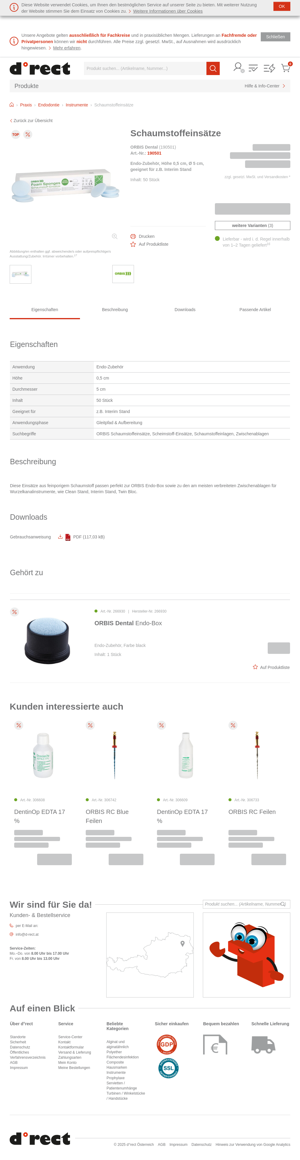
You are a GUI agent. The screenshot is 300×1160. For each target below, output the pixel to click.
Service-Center (70, 1037)
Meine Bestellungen (74, 1068)
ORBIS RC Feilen (252, 812)
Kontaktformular (71, 1047)
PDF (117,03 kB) (81, 536)
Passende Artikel (255, 309)
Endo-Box (128, 623)
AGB (14, 1063)
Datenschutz (20, 1047)
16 (268, 244)
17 (75, 255)
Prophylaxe (116, 1078)
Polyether (114, 1052)
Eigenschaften (44, 309)
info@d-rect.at (27, 934)
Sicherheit (18, 1042)
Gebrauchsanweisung (30, 536)
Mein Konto (67, 1063)
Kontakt (64, 1042)
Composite (115, 1062)
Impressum (19, 1068)
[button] (238, 67)
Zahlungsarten (69, 1057)
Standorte (18, 1037)
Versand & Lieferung (74, 1052)
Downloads (185, 309)
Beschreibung (115, 309)
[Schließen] (281, 6)
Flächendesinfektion (123, 1057)
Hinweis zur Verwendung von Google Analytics (253, 1145)
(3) (252, 225)
